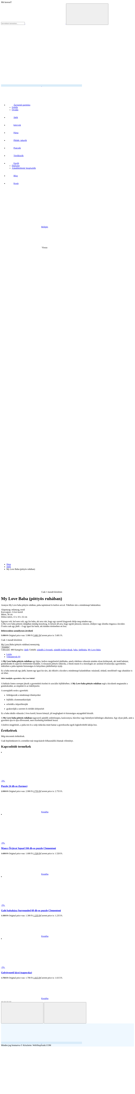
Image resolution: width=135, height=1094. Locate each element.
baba (75, 650)
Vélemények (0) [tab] (13, 657)
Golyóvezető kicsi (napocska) (16, 972)
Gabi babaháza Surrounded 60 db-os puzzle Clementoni (31, 910)
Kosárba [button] (24, 812)
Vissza (24, 247)
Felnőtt (15, 107)
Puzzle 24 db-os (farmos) (14, 786)
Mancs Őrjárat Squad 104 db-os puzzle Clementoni (28, 848)
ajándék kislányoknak (63, 650)
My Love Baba (94, 650)
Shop (8, 564)
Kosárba (5, 647)
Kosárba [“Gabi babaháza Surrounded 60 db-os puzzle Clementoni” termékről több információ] (24, 936)
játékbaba (83, 650)
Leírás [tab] (9, 654)
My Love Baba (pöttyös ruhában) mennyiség (20, 644)
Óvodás (15, 110)
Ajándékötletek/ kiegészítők (24, 168)
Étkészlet (16, 166)
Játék (8, 567)
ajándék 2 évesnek (45, 650)
